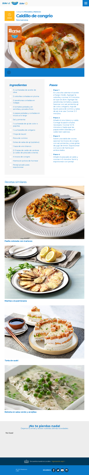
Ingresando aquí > (58, 461)
